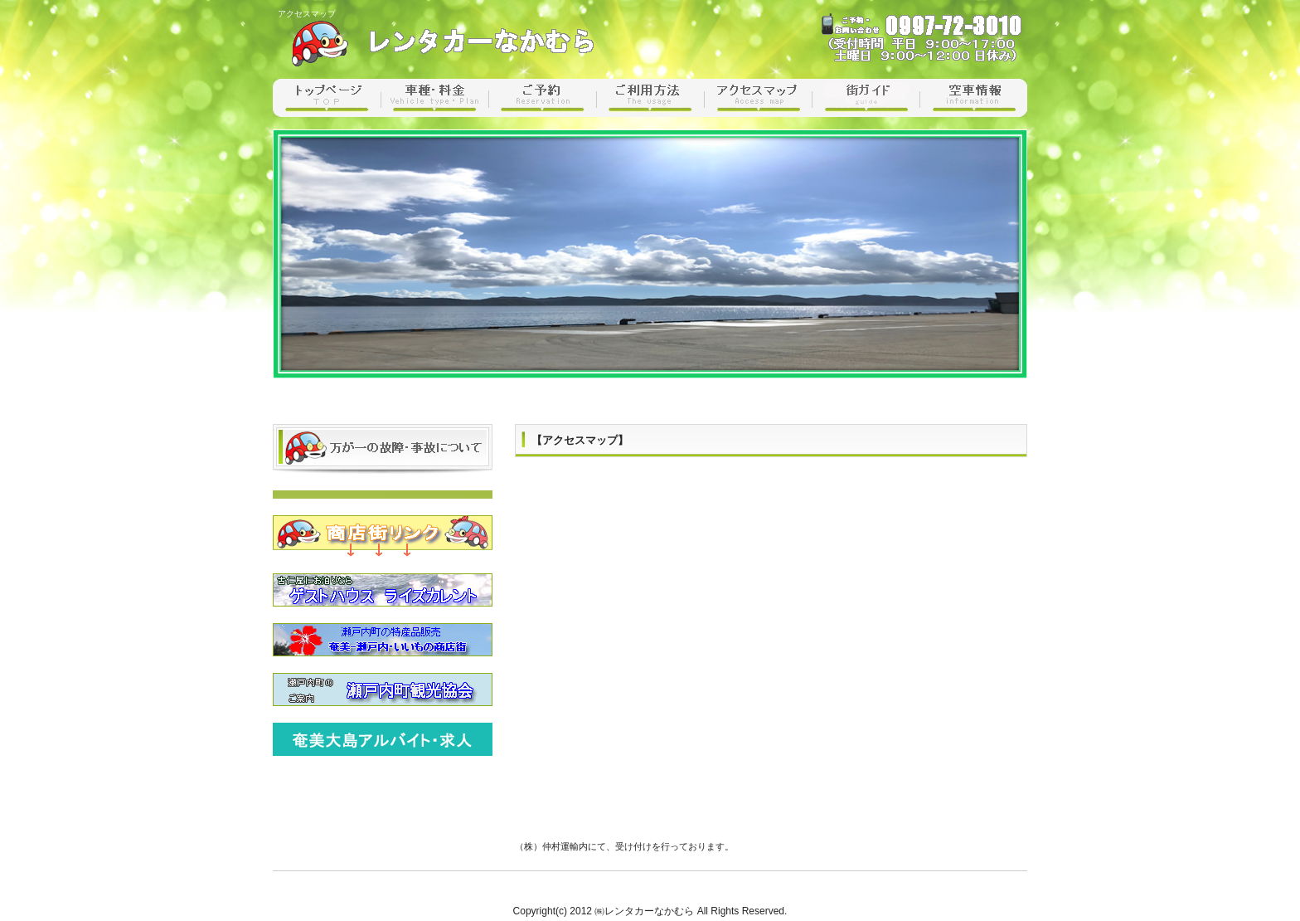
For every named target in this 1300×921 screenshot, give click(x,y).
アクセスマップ (758, 98)
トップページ (327, 98)
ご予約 (542, 98)
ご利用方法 (650, 98)
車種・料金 (434, 98)
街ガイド (865, 98)
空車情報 (973, 98)
